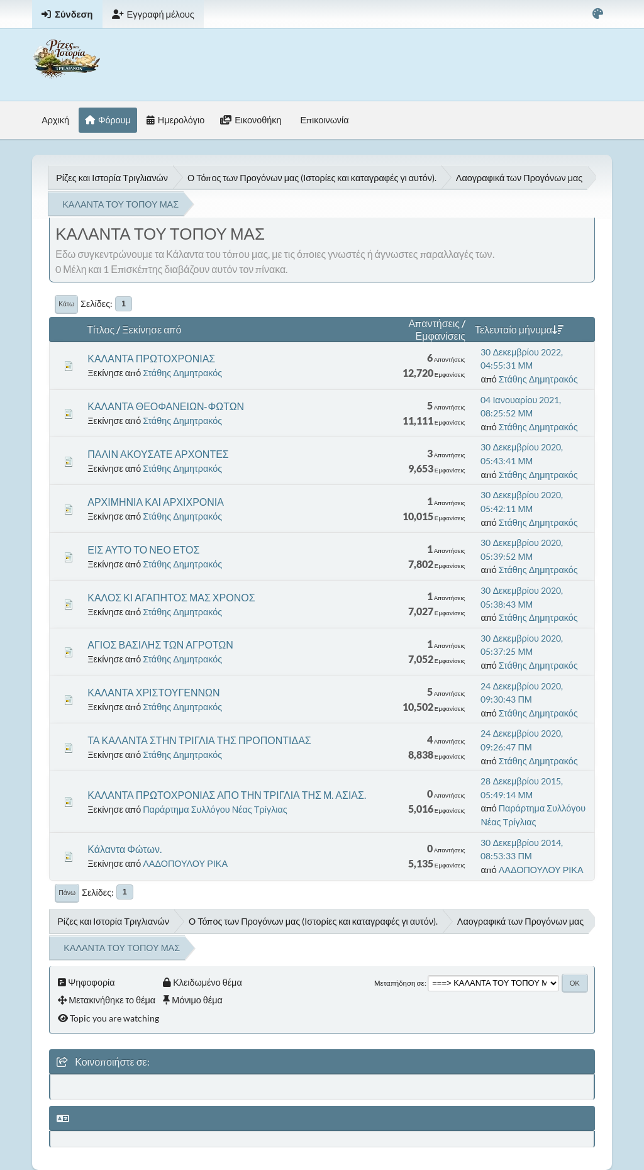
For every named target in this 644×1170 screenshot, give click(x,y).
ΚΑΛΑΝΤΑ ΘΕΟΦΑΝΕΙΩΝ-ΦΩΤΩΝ (165, 406)
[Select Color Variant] (598, 14)
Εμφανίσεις (440, 336)
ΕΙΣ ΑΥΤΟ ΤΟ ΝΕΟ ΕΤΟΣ (143, 549)
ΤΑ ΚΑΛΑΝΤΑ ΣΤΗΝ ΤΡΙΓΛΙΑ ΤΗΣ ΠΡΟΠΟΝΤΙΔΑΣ (199, 740)
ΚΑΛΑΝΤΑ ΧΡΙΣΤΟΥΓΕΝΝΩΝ (153, 692)
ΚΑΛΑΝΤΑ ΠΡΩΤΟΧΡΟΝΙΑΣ (151, 358)
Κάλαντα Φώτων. (124, 849)
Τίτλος (100, 329)
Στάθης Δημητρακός (182, 372)
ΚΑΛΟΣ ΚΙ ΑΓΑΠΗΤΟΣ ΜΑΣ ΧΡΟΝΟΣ (171, 597)
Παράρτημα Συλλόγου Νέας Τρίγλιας (215, 809)
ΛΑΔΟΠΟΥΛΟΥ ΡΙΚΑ (185, 863)
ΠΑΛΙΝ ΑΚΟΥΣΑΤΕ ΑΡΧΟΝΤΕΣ (158, 454)
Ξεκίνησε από (151, 329)
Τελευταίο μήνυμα (519, 329)
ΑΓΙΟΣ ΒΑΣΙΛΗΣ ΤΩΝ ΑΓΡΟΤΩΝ (160, 644)
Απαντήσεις (434, 323)
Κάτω (66, 304)
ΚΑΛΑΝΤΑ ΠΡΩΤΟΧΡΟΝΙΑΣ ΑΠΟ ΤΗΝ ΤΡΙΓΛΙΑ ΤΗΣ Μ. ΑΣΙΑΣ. (226, 795)
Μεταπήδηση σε (399, 983)
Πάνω (66, 892)
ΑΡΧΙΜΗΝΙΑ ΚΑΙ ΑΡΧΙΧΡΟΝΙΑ (155, 502)
